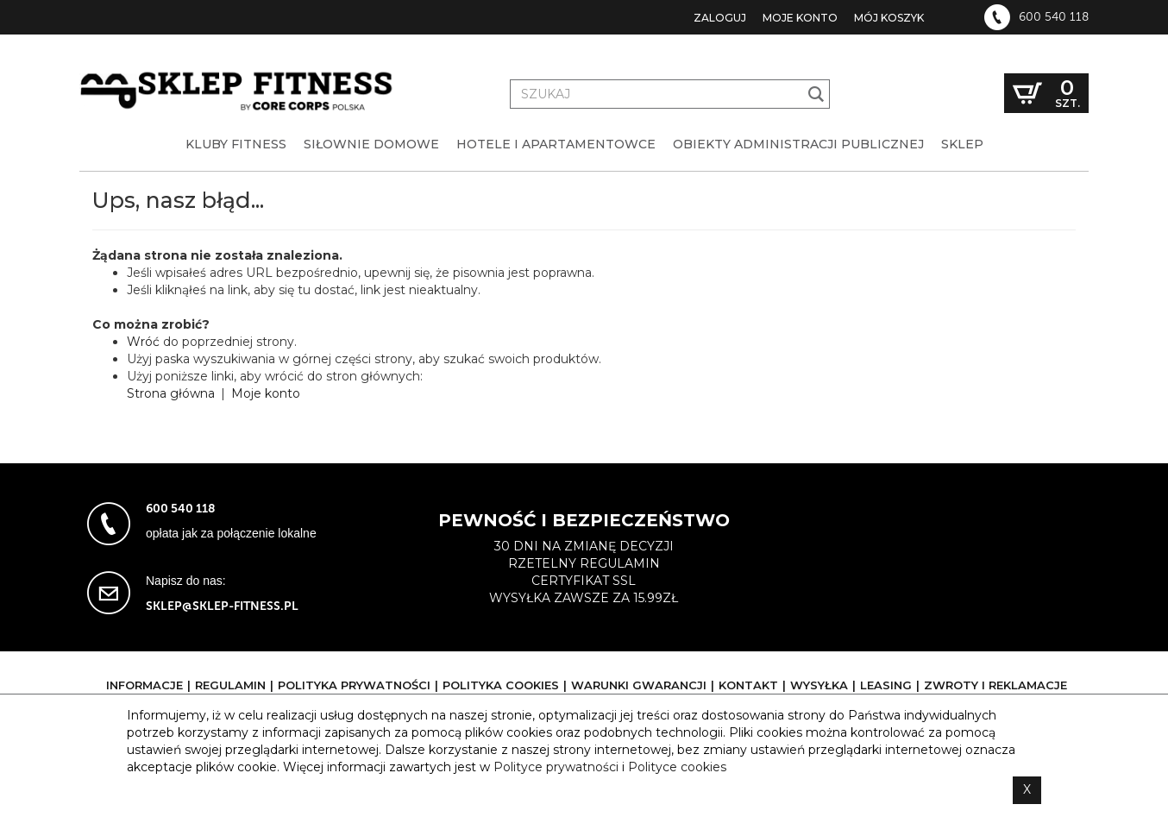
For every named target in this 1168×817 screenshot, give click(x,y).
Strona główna (171, 393)
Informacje (144, 685)
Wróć (143, 341)
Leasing (886, 685)
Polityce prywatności (556, 767)
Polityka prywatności (354, 685)
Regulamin (230, 685)
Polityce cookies (677, 767)
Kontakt (748, 685)
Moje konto (800, 17)
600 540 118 (1054, 17)
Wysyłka (819, 685)
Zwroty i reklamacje (995, 685)
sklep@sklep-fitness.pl (222, 606)
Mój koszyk (889, 17)
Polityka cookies (501, 685)
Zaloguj (720, 17)
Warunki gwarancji (638, 685)
